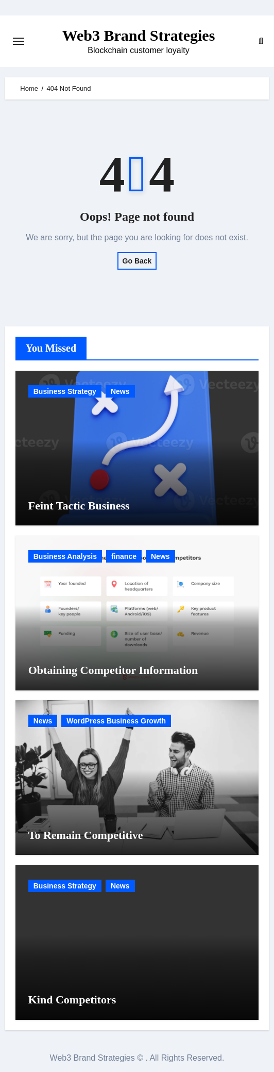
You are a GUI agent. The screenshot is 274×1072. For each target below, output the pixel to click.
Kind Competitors (72, 999)
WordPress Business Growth (116, 721)
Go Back (137, 261)
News (120, 391)
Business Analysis (65, 556)
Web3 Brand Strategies (138, 35)
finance (123, 556)
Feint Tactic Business (79, 505)
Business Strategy (64, 391)
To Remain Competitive (85, 835)
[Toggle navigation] (18, 41)
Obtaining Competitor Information (113, 670)
